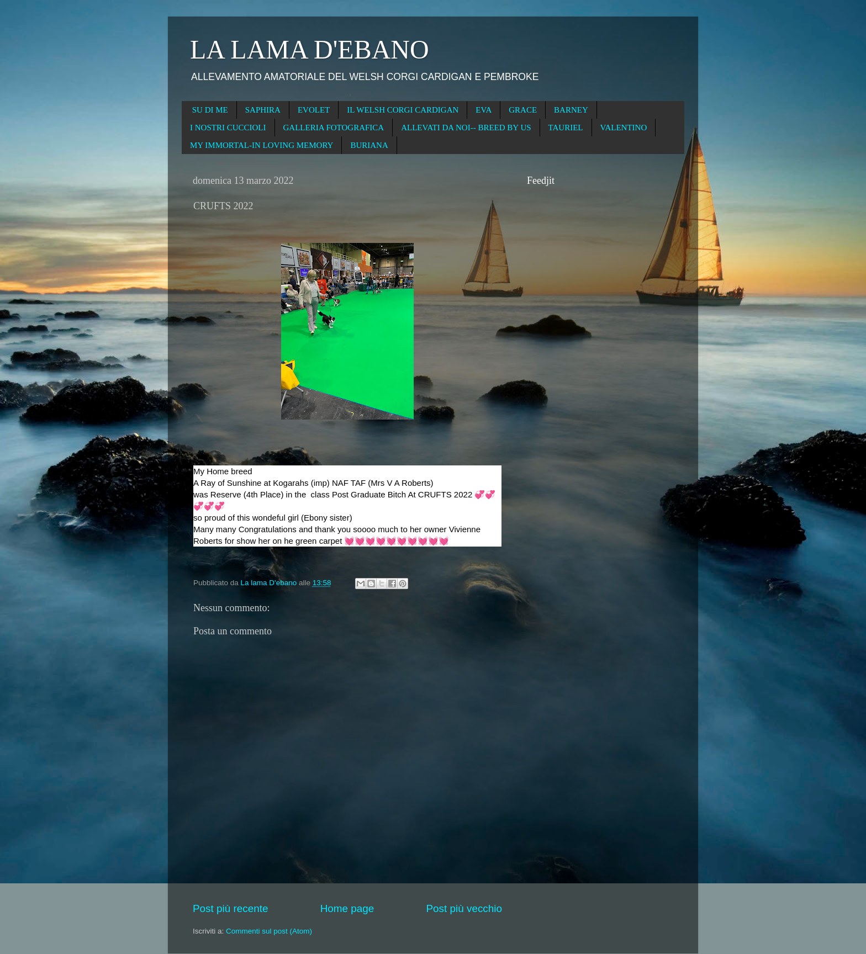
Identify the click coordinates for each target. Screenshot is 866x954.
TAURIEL (565, 127)
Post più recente (230, 908)
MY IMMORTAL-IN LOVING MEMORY (261, 145)
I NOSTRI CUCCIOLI (228, 127)
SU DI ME (210, 109)
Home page (347, 908)
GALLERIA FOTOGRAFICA (333, 127)
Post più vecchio (464, 908)
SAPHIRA (263, 109)
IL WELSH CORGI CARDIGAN (402, 109)
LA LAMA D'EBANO (309, 49)
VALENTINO (623, 127)
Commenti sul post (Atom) (269, 931)
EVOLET (314, 109)
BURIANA (369, 145)
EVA (484, 109)
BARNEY (571, 109)
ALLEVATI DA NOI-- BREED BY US (466, 127)
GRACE (523, 109)
